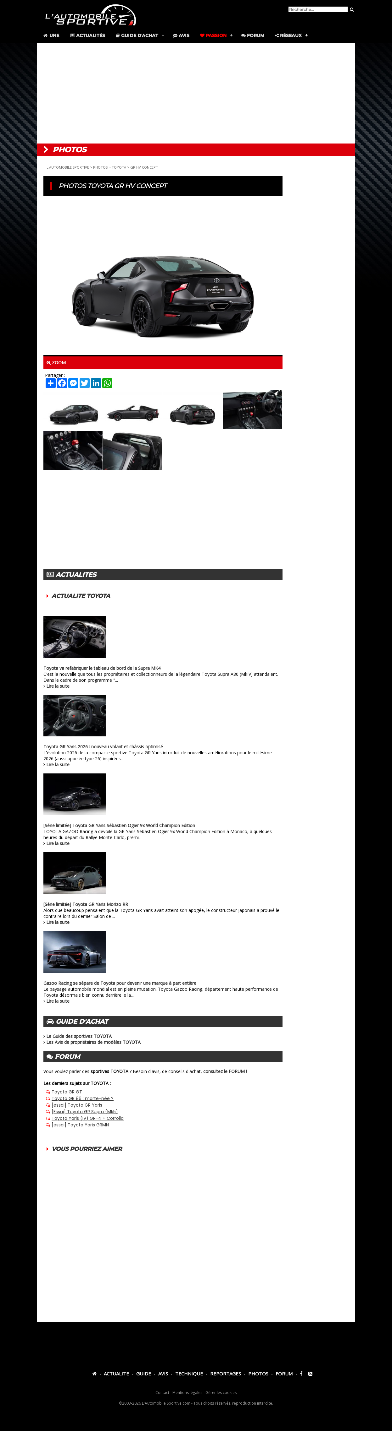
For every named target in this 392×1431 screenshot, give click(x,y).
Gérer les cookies (221, 1392)
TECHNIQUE (189, 1373)
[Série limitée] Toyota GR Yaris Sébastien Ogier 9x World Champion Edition (119, 825)
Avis (181, 35)
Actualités (87, 35)
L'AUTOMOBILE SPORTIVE (68, 167)
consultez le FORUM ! (225, 1071)
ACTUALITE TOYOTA (81, 596)
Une (50, 35)
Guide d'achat (137, 35)
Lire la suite (58, 686)
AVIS (163, 1373)
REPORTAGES (225, 1373)
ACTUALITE (116, 1373)
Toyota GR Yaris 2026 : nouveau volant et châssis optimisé (103, 747)
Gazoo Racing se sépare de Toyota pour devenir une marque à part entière (119, 983)
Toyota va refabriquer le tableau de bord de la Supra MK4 (101, 668)
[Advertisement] (196, 93)
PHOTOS (100, 167)
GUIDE (143, 1373)
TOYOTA (119, 167)
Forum (252, 35)
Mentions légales (187, 1392)
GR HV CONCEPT (144, 167)
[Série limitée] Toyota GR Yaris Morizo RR (85, 904)
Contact (162, 1392)
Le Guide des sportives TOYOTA (79, 1036)
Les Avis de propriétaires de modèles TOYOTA (93, 1042)
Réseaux (288, 35)
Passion (213, 35)
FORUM (284, 1373)
